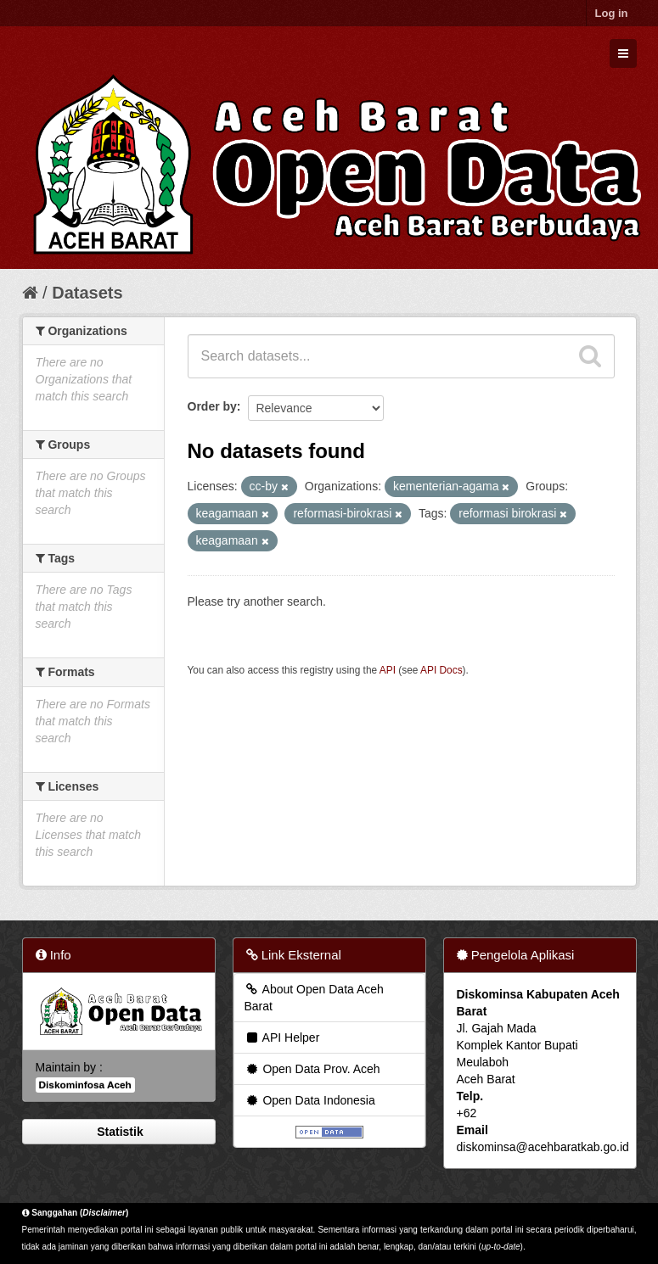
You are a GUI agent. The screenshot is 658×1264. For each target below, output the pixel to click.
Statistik (118, 1131)
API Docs (441, 670)
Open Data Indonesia (310, 1100)
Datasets (87, 292)
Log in (611, 13)
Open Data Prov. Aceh (312, 1069)
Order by (212, 406)
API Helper (282, 1037)
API (388, 670)
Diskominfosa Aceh (85, 1085)
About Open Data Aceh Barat (314, 997)
